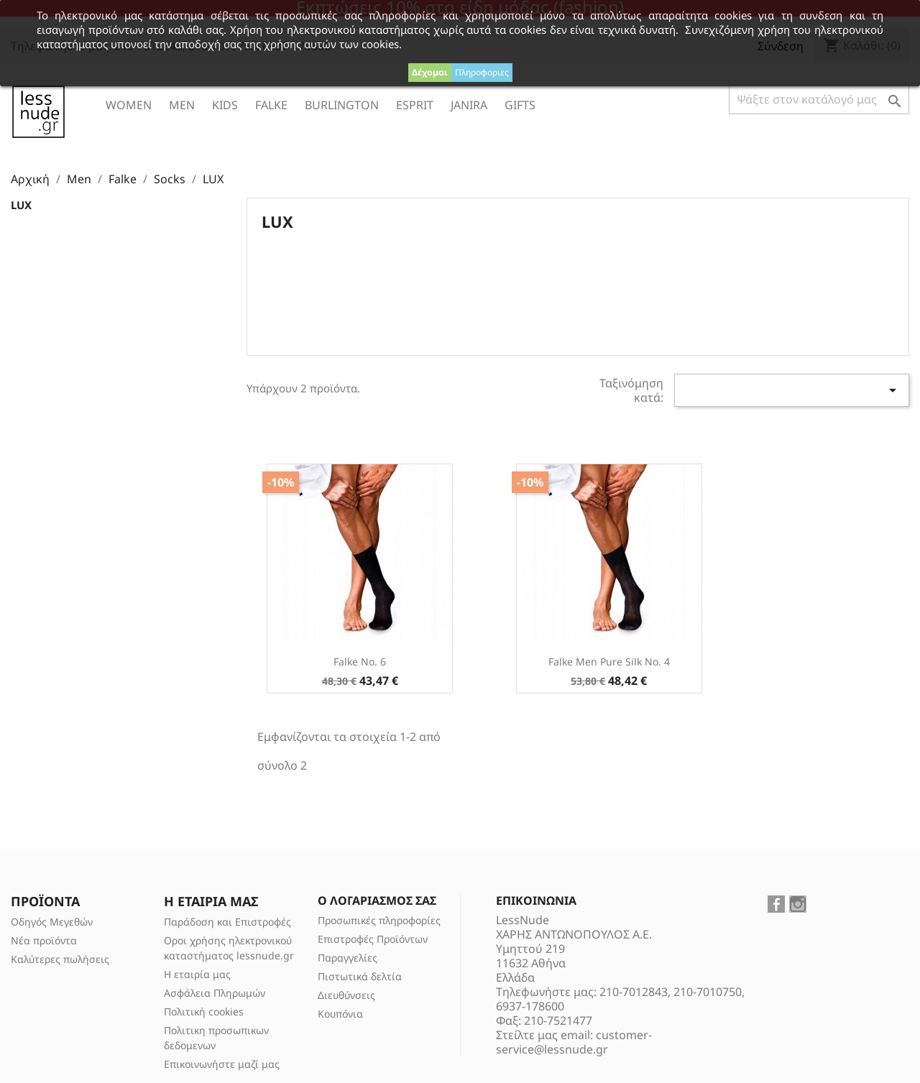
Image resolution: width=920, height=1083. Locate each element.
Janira (469, 105)
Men (182, 105)
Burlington (342, 105)
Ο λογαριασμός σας (377, 900)
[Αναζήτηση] (819, 99)
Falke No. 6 (360, 661)
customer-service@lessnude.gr (574, 1042)
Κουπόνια (340, 1013)
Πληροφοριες (482, 72)
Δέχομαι (430, 72)
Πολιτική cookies (204, 1011)
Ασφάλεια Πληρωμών (214, 993)
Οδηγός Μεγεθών (52, 921)
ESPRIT (414, 105)
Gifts (520, 105)
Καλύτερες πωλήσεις (60, 959)
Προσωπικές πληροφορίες (379, 920)
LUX (21, 205)
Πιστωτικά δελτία (360, 976)
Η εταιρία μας (197, 974)
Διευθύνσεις (346, 995)
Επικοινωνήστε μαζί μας (222, 1064)
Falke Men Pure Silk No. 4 (609, 661)
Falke (271, 105)
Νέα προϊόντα (44, 940)
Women (129, 105)
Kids (225, 105)
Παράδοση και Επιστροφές (227, 921)
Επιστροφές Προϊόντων (373, 939)
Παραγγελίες (347, 957)
